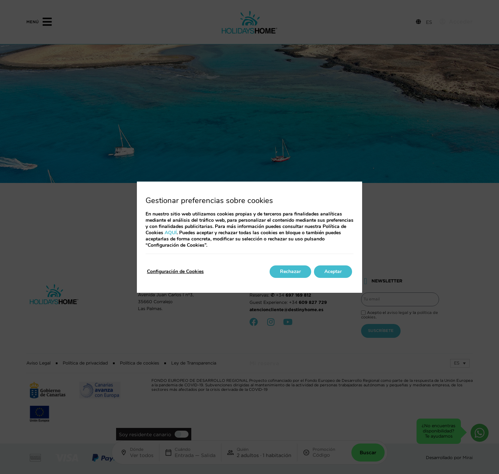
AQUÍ (171, 232)
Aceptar (333, 271)
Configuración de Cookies (175, 271)
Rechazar (290, 271)
